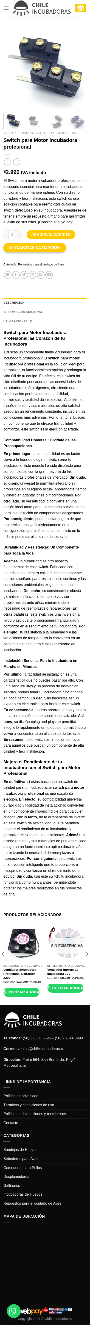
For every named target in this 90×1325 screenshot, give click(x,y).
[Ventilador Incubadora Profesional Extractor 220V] (23, 942)
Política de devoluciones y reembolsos (34, 1114)
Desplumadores (16, 1176)
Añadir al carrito (51, 235)
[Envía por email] (32, 275)
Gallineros (11, 1186)
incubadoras (13, 477)
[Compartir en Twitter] (24, 275)
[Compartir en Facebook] (16, 275)
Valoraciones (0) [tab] (17, 321)
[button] (36, 249)
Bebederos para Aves (21, 1159)
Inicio (8, 133)
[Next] (86, 963)
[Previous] (3, 963)
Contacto (10, 1123)
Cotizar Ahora (23, 992)
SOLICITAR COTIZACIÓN (37, 247)
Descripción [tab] (14, 302)
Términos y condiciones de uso (28, 1105)
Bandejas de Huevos (20, 1150)
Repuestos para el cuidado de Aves (48, 133)
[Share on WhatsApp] (7, 275)
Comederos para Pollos (22, 1168)
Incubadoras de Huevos (22, 1194)
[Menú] (6, 8)
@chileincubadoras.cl (45, 1049)
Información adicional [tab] (23, 312)
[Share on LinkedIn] (49, 275)
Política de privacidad (20, 1096)
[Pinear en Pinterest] (41, 275)
